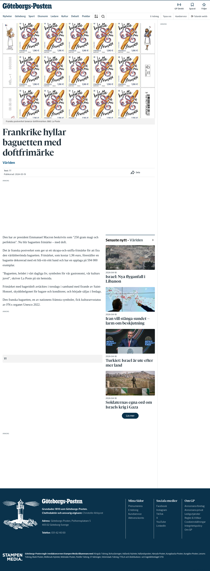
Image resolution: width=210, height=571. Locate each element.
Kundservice (135, 513)
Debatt (75, 16)
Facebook (161, 506)
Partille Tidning (82, 557)
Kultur (64, 16)
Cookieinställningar (195, 521)
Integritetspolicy (193, 525)
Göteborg (20, 16)
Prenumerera (135, 506)
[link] (27, 6)
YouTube (161, 521)
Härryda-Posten (158, 553)
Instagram (161, 510)
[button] (103, 16)
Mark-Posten (37, 557)
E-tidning (133, 510)
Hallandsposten (144, 553)
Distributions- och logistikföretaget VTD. (146, 557)
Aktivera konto (136, 517)
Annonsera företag (195, 506)
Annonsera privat (194, 510)
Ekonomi (43, 16)
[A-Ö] (96, 16)
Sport (32, 16)
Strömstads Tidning (110, 557)
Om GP (188, 529)
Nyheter (7, 16)
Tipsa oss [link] (167, 16)
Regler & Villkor (193, 517)
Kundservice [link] (181, 16)
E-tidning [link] (154, 16)
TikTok (159, 513)
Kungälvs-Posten (191, 553)
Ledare (54, 16)
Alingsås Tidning (101, 553)
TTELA (122, 557)
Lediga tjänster (192, 513)
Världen (9, 163)
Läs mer (130, 415)
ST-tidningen (95, 557)
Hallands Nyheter (129, 553)
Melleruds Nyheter (52, 557)
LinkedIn (161, 525)
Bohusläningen (115, 553)
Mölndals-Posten (68, 557)
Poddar (86, 16)
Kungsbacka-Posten (174, 553)
